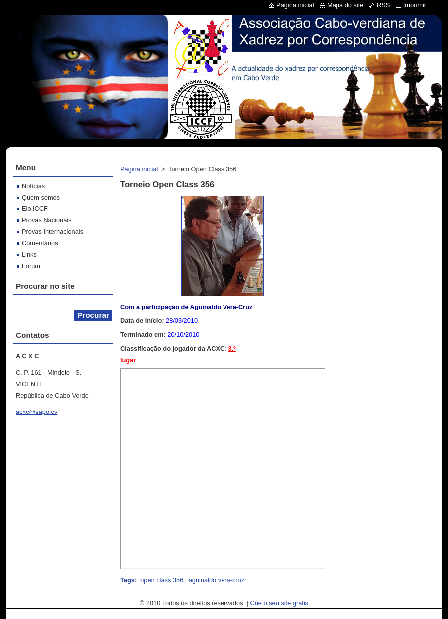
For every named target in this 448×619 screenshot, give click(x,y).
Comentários (40, 243)
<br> (223, 468)
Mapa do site (345, 5)
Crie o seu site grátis (279, 603)
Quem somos (41, 197)
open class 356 (161, 580)
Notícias (33, 186)
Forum (31, 266)
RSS (383, 5)
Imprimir (414, 5)
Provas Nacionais (47, 220)
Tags (127, 580)
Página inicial (139, 169)
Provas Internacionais (52, 231)
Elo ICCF (35, 208)
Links (29, 254)
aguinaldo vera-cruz (216, 580)
